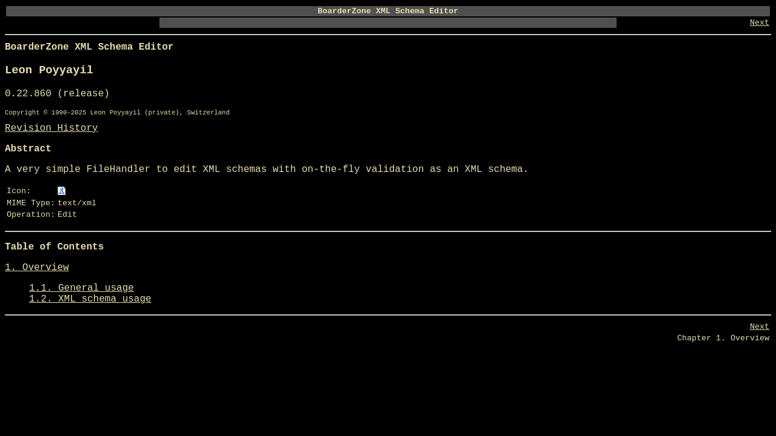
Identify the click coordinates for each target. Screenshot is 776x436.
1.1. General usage (81, 288)
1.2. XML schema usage (90, 299)
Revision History (51, 128)
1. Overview (37, 267)
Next (759, 22)
